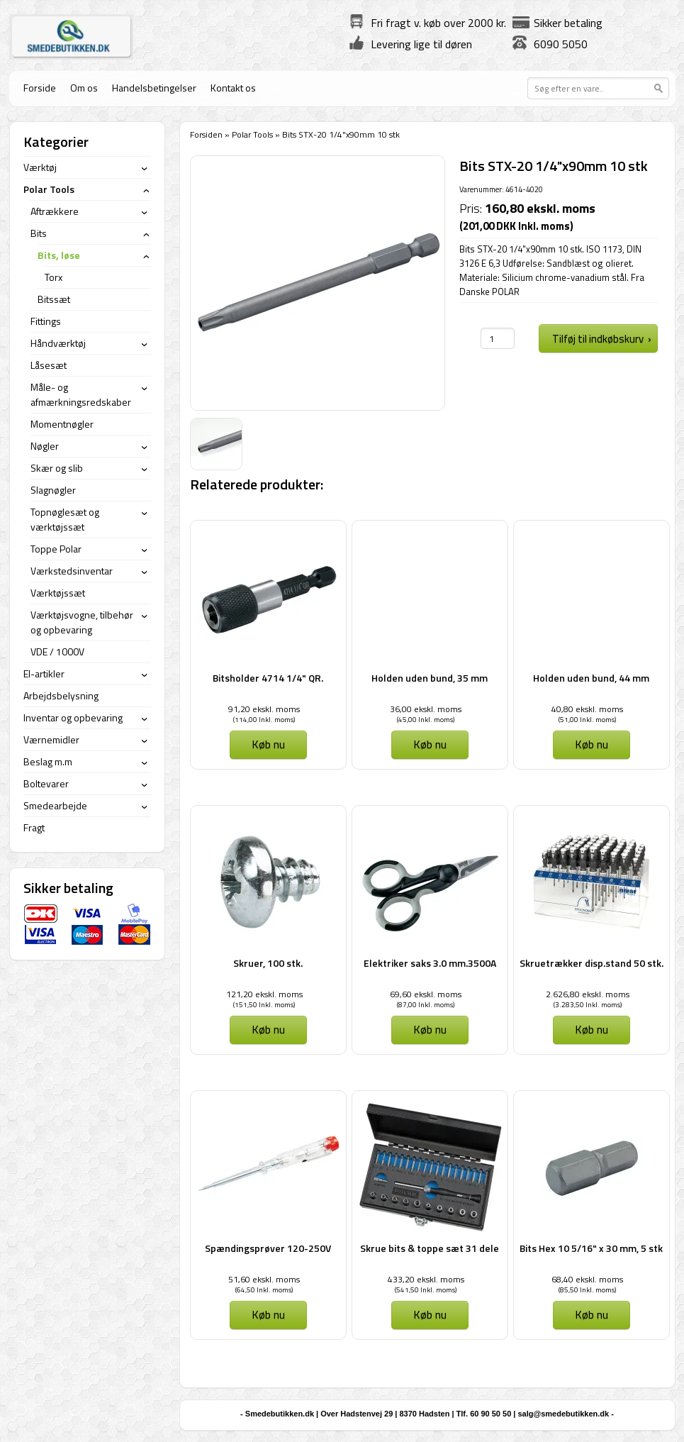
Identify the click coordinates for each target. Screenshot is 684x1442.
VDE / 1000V (57, 651)
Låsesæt (48, 364)
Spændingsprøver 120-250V (268, 1248)
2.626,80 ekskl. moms (587, 994)
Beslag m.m (47, 761)
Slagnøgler (53, 489)
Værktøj (40, 167)
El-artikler (44, 673)
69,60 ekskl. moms (425, 994)
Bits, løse (59, 255)
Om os (84, 87)
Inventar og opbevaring (73, 717)
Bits (38, 233)
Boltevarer (46, 783)
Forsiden (206, 134)
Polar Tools (252, 134)
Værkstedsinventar (71, 570)
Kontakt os (233, 87)
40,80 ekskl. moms (587, 709)
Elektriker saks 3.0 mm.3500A (430, 962)
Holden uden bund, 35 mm (429, 677)
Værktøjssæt (57, 592)
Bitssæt (54, 299)
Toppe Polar (56, 548)
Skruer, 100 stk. (268, 962)
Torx (53, 277)
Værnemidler (51, 739)
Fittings (45, 321)
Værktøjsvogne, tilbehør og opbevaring (81, 622)
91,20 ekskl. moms (264, 709)
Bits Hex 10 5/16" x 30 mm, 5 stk (591, 1248)
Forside (39, 87)
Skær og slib (56, 467)
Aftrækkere (54, 211)
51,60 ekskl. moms (264, 1279)
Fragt (34, 827)
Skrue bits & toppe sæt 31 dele (429, 1248)
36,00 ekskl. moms (425, 709)
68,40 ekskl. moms (587, 1279)
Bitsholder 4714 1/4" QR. (268, 677)
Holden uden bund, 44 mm (591, 677)
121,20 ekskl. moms (264, 994)
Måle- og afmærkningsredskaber (80, 394)
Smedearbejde (55, 805)
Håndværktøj (58, 342)
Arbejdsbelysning (61, 695)
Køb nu (268, 744)
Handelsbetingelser (154, 87)
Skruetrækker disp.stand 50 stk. (591, 962)
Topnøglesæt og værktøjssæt (64, 519)
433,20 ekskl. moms (426, 1279)
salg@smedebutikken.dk (563, 1413)
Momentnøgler (62, 423)
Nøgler (44, 445)
